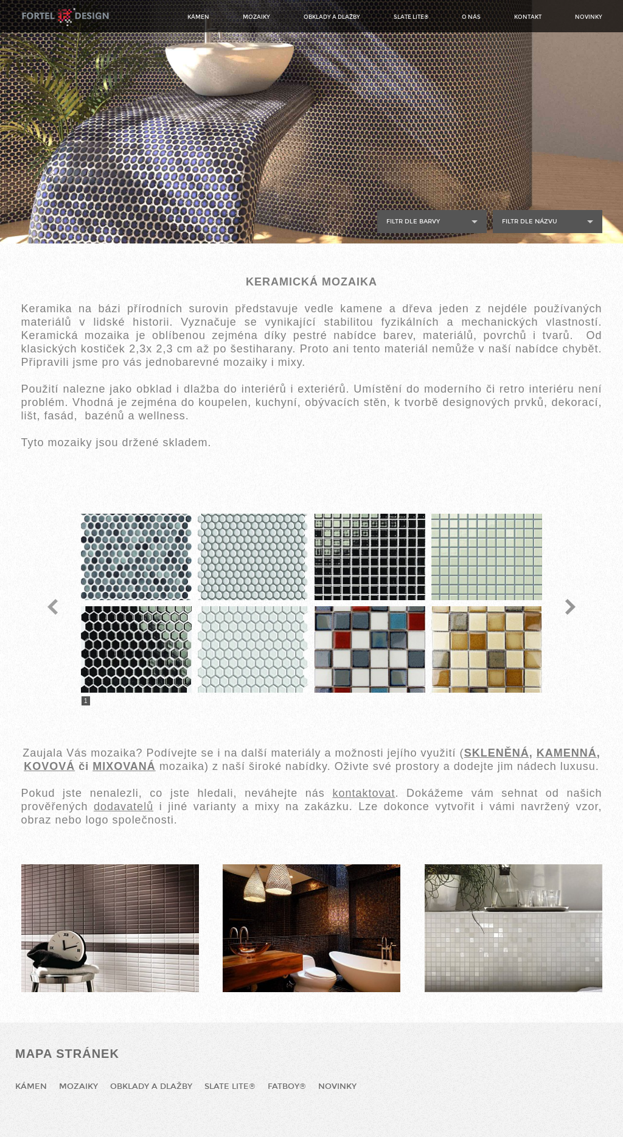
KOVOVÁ (49, 766)
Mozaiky (256, 17)
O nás (471, 17)
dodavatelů (123, 806)
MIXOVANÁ (124, 766)
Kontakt (527, 17)
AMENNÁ (571, 753)
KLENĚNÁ (500, 753)
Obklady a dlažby (332, 17)
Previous (52, 607)
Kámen (198, 17)
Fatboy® (287, 1086)
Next (570, 607)
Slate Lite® (411, 17)
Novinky (588, 17)
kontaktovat (363, 793)
